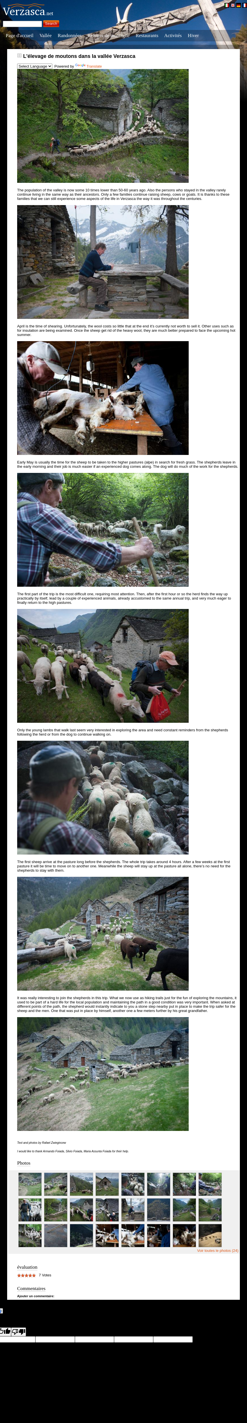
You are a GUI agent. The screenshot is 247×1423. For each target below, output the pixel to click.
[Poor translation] (18, 1331)
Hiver (193, 35)
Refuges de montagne (108, 35)
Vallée (45, 35)
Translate (88, 66)
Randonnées (69, 35)
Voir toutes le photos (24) (217, 1250)
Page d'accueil (19, 35)
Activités (173, 35)
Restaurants (147, 35)
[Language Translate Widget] (34, 66)
